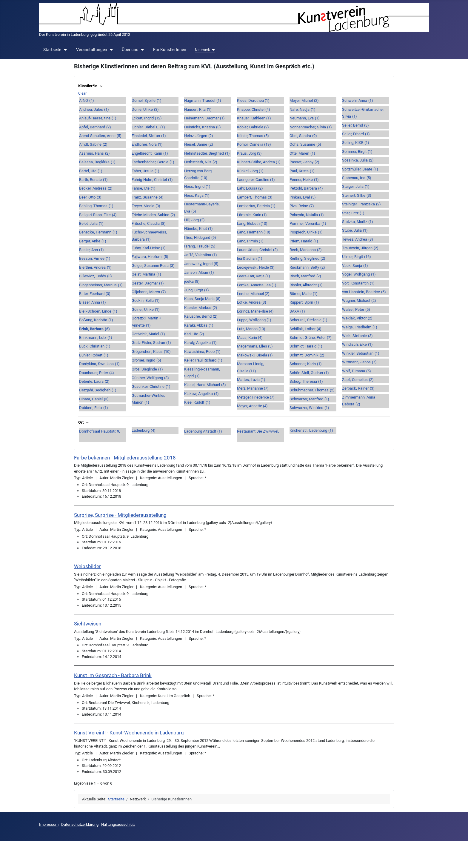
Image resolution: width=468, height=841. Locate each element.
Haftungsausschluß (118, 824)
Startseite (52, 49)
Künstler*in (91, 86)
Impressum (49, 824)
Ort (84, 422)
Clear (82, 93)
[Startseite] (64, 50)
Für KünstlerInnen (169, 49)
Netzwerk (202, 50)
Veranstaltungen (91, 49)
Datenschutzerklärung (79, 824)
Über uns (130, 49)
